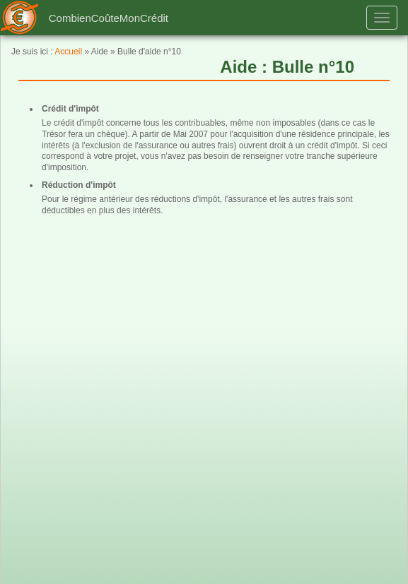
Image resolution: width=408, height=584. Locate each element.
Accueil (68, 51)
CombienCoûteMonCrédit (108, 18)
